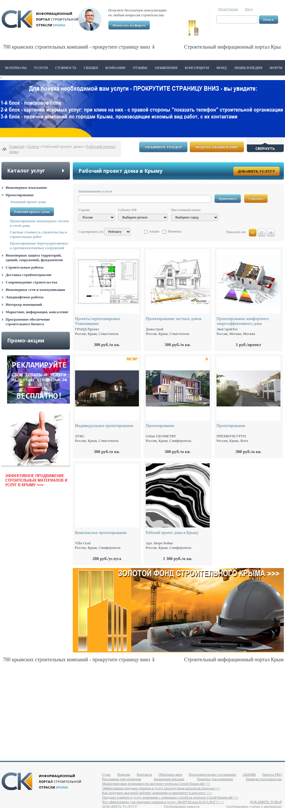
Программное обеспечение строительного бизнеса (28, 321)
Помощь (123, 774)
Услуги (41, 68)
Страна (84, 210)
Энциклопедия (248, 68)
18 (252, 233)
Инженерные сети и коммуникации (35, 289)
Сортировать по (90, 232)
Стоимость (65, 68)
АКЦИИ (249, 774)
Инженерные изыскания (26, 187)
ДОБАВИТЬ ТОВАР (266, 802)
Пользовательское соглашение (212, 774)
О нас (106, 774)
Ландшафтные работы (25, 297)
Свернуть (265, 148)
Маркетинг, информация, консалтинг (37, 312)
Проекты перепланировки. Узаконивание (98, 321)
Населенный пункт (186, 210)
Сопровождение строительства (31, 282)
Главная (16, 146)
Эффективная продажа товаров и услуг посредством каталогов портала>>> (161, 788)
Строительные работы (25, 267)
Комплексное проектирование (101, 532)
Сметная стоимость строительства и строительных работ (38, 234)
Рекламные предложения (121, 779)
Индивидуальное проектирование (104, 425)
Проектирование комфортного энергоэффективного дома (243, 321)
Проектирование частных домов (173, 318)
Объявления (166, 68)
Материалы (16, 68)
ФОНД (222, 68)
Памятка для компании (215, 779)
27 (261, 233)
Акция (154, 231)
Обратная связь (170, 774)
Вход (249, 9)
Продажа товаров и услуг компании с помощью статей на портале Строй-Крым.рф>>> (170, 797)
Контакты (144, 774)
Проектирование (20, 195)
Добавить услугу (256, 171)
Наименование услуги (95, 191)
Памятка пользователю (264, 779)
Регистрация (228, 9)
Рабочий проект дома (32, 211)
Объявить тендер (163, 147)
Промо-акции (25, 340)
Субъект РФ (127, 210)
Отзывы (140, 68)
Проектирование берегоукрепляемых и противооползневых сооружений (39, 245)
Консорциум (197, 68)
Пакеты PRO (272, 774)
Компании (115, 68)
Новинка (174, 231)
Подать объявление (216, 147)
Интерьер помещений (24, 304)
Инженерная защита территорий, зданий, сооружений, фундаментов (34, 257)
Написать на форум (129, 25)
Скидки (91, 68)
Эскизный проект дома (28, 202)
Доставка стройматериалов (29, 275)
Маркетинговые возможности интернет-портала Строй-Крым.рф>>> (156, 783)
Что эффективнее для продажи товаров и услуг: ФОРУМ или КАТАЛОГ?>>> (163, 802)
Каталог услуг (26, 170)
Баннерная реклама (169, 779)
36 (270, 233)
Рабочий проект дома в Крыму (172, 532)
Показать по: (236, 232)
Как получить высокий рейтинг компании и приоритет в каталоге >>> (157, 793)
